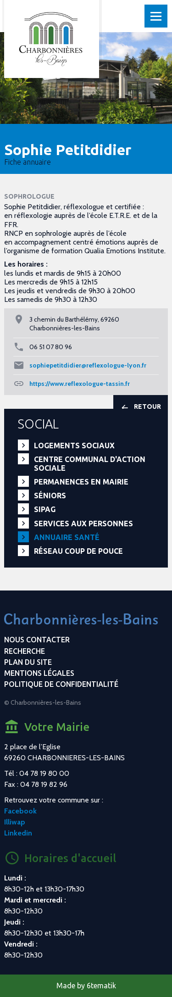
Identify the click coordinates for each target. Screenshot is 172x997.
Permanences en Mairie (81, 482)
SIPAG (44, 509)
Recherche (24, 651)
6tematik (101, 985)
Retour (140, 407)
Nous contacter (37, 639)
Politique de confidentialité (61, 684)
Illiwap (14, 822)
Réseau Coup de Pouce (78, 551)
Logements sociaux (74, 445)
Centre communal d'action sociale (89, 463)
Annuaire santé (67, 537)
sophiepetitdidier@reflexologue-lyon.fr (87, 365)
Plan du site (28, 662)
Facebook (20, 811)
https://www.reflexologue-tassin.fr (79, 383)
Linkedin (18, 833)
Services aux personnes (83, 523)
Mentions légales (39, 673)
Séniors (50, 495)
